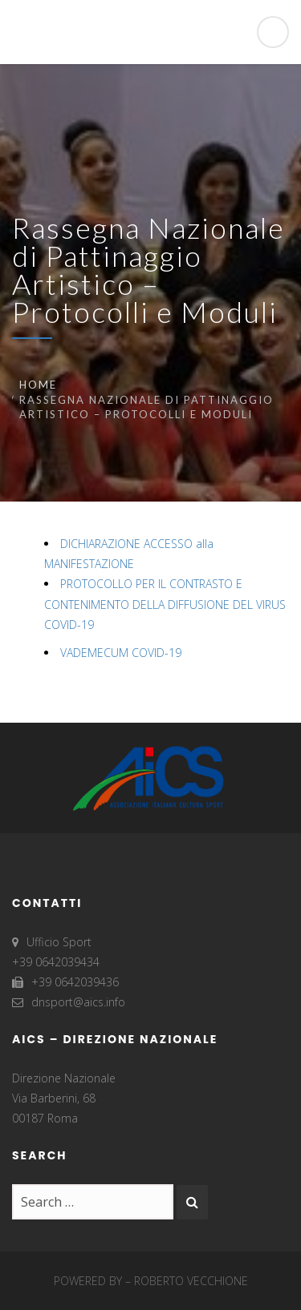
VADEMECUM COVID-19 (120, 652)
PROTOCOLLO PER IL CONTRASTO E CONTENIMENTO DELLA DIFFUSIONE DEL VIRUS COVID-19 (165, 603)
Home (38, 384)
